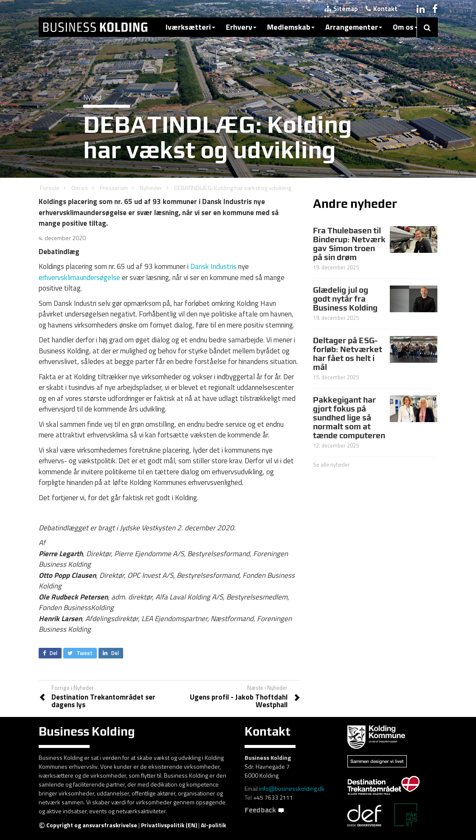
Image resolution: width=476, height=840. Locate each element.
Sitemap (341, 9)
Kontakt (381, 9)
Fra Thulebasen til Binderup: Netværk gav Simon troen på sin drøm (349, 244)
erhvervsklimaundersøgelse (79, 277)
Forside (49, 187)
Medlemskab (291, 27)
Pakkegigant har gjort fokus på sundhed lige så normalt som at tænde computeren (349, 417)
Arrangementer (353, 27)
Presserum (114, 187)
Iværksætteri (190, 27)
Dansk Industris (213, 266)
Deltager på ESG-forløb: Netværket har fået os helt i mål (347, 354)
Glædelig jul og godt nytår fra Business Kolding (345, 298)
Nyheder (151, 187)
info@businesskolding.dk (291, 788)
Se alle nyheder (331, 464)
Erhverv (241, 27)
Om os (405, 27)
